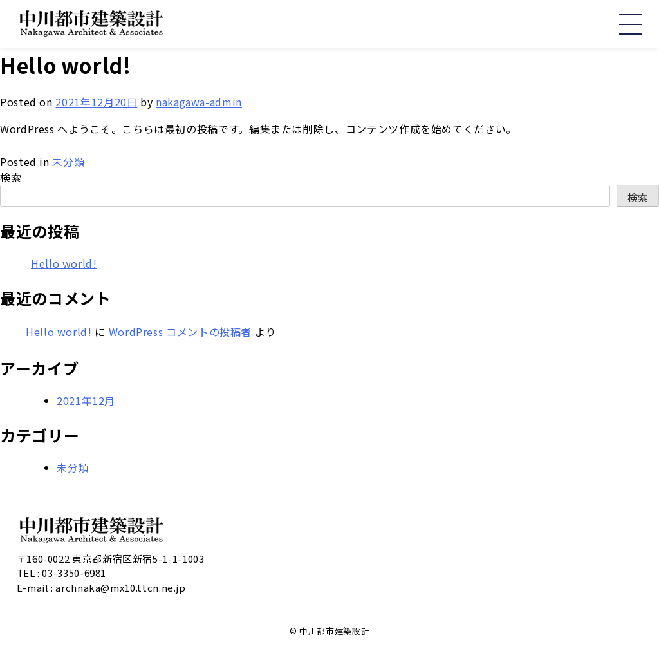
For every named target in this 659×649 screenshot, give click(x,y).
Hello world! (64, 263)
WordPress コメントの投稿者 (180, 331)
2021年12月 (86, 400)
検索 (10, 177)
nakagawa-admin (199, 101)
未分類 (68, 161)
